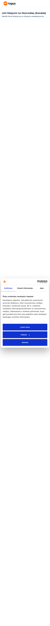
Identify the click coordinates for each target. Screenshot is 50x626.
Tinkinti (25, 335)
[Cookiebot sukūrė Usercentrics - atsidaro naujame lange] (37, 281)
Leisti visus (25, 327)
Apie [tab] (42, 288)
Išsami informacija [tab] (25, 288)
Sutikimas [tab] (8, 288)
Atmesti (25, 342)
